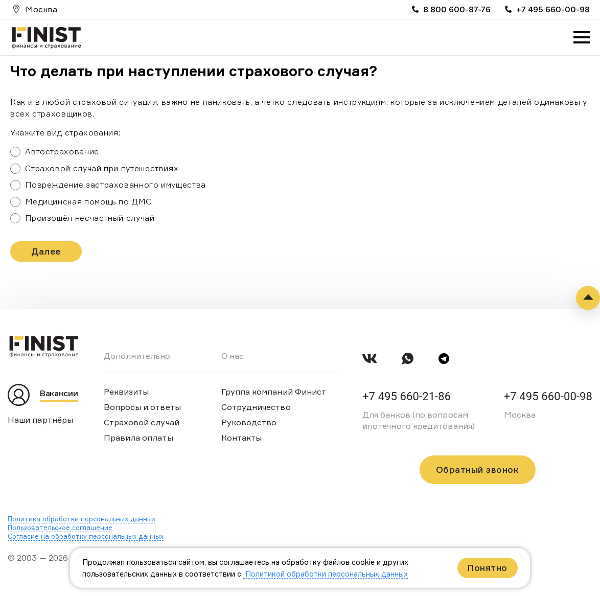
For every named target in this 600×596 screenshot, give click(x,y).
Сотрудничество (256, 407)
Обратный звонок (477, 469)
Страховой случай (141, 422)
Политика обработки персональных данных (81, 519)
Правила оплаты (138, 437)
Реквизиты (126, 391)
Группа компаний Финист (274, 391)
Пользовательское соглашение (60, 527)
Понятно (487, 567)
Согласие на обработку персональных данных (86, 536)
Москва (41, 9)
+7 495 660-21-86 (406, 396)
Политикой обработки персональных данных (325, 573)
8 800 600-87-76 (457, 9)
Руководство (249, 422)
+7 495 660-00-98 (553, 9)
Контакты (241, 437)
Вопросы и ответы (142, 407)
